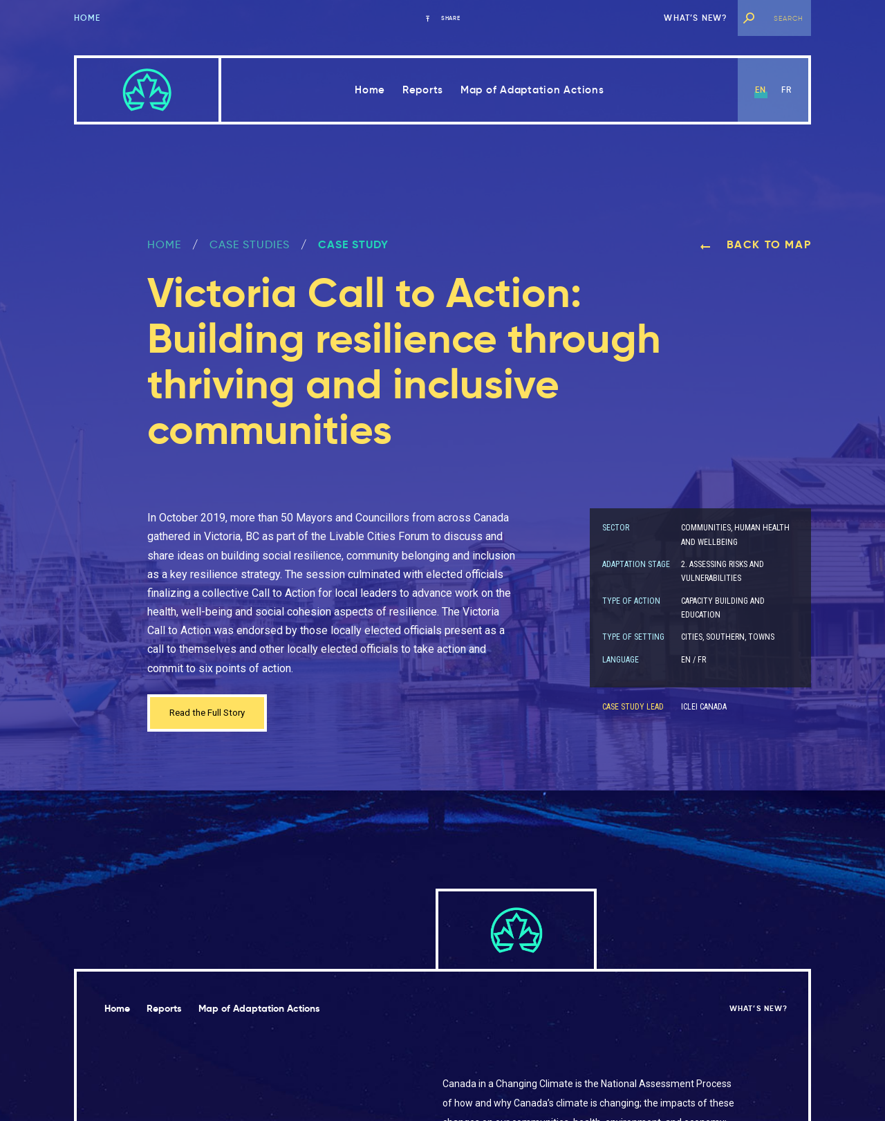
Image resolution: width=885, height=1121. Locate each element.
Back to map (755, 244)
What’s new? (695, 17)
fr (786, 89)
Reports (422, 89)
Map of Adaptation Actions (532, 89)
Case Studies (249, 244)
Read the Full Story (215, 714)
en (760, 89)
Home (87, 17)
